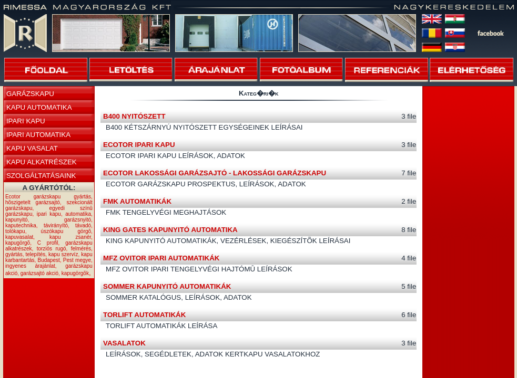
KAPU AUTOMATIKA (39, 107)
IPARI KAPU (25, 121)
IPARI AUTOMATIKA (38, 135)
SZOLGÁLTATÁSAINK (41, 176)
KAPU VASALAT (32, 148)
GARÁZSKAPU (30, 94)
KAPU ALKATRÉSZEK (41, 162)
